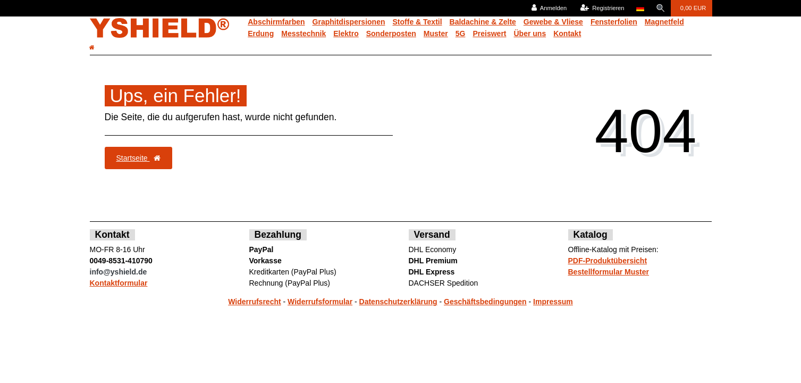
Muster (436, 33)
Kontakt (567, 33)
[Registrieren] (601, 8)
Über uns (530, 33)
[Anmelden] (548, 8)
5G (461, 33)
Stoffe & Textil (417, 22)
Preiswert (489, 33)
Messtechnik (303, 33)
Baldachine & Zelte (483, 22)
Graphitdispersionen (349, 22)
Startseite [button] (138, 158)
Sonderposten (391, 33)
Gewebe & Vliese (553, 22)
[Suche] (660, 8)
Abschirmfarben (276, 22)
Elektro (345, 33)
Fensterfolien (614, 22)
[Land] (639, 8)
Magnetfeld (664, 22)
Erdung (261, 33)
